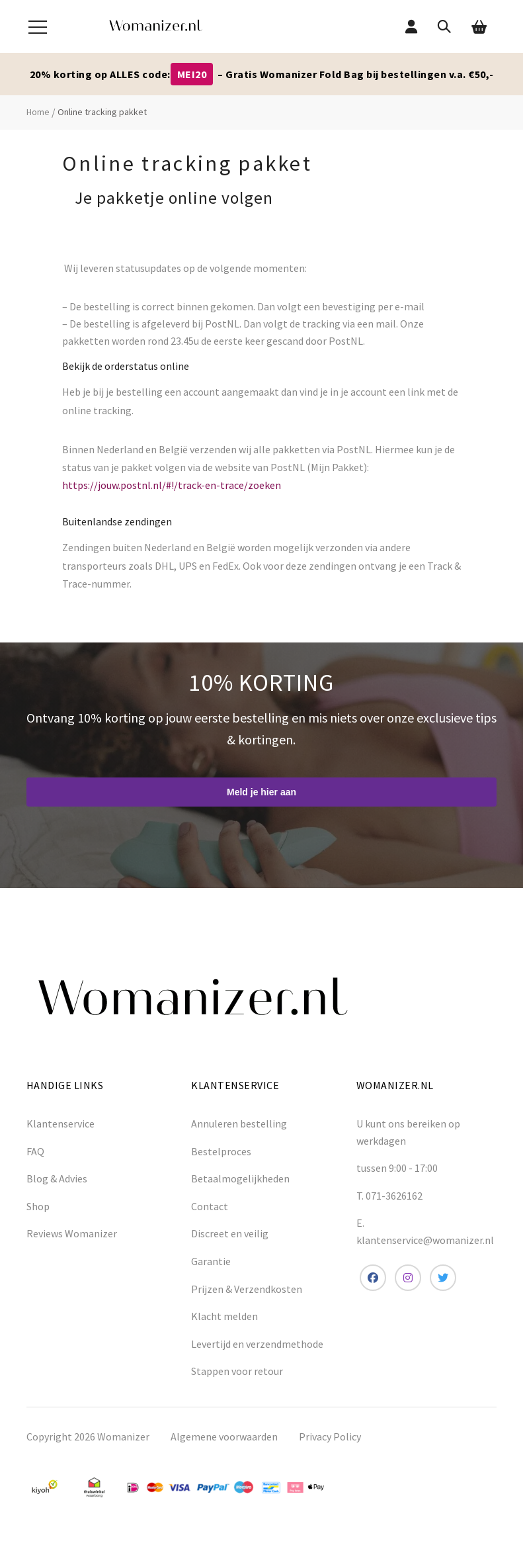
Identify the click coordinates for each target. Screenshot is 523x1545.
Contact (209, 1206)
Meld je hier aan (261, 792)
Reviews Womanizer (71, 1233)
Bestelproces (221, 1151)
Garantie (211, 1261)
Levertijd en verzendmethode (257, 1343)
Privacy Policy (330, 1436)
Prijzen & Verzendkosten (246, 1289)
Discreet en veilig (229, 1233)
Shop (38, 1206)
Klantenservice (60, 1123)
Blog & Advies (56, 1178)
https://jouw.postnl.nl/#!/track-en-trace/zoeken (171, 485)
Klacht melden (224, 1316)
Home (38, 112)
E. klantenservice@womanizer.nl (425, 1231)
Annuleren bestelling (239, 1123)
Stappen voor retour (237, 1371)
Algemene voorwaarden (224, 1436)
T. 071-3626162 (389, 1195)
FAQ (35, 1151)
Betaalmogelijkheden (240, 1178)
